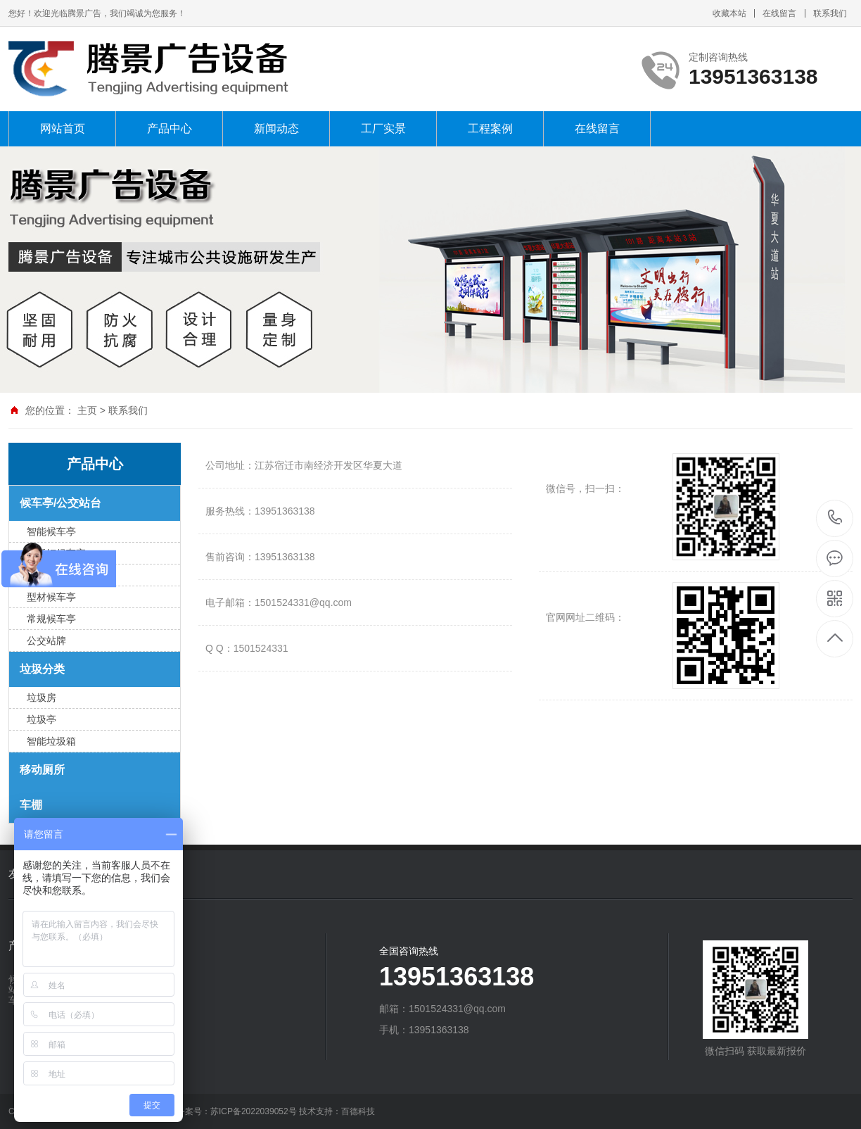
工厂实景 (383, 128)
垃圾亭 (41, 719)
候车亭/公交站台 (60, 503)
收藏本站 (729, 13)
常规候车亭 (51, 618)
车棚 (31, 805)
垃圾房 (41, 697)
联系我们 (830, 13)
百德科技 (358, 1111)
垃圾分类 (42, 669)
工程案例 (490, 128)
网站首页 (62, 128)
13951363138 (835, 518)
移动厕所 (42, 770)
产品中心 (169, 128)
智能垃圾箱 (51, 741)
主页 (87, 410)
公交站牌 (46, 640)
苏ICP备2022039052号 (253, 1111)
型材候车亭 (51, 597)
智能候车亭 (51, 531)
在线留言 (779, 13)
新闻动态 (276, 128)
